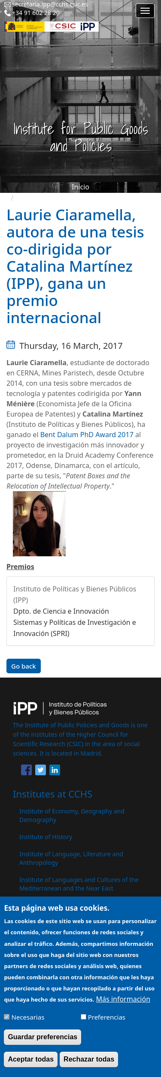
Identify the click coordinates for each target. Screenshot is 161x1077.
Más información (123, 1003)
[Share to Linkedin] (54, 771)
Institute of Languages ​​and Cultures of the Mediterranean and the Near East (79, 884)
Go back (23, 666)
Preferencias (106, 1021)
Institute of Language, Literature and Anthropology (71, 858)
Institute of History (45, 837)
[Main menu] (145, 10)
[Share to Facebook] (26, 771)
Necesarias (28, 1021)
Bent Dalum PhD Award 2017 (87, 434)
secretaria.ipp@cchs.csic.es (50, 4)
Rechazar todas (89, 1064)
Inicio (80, 187)
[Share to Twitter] (40, 771)
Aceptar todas (31, 1064)
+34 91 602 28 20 (36, 13)
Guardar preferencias (42, 1041)
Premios (20, 566)
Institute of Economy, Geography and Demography (72, 815)
